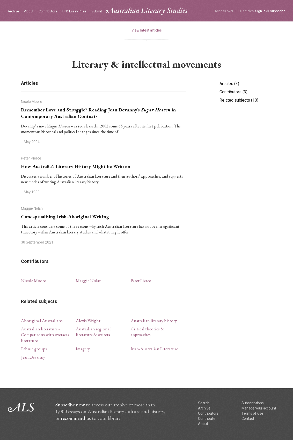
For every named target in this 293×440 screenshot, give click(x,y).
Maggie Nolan (89, 280)
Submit (96, 11)
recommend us (76, 418)
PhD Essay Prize (74, 11)
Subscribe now (70, 404)
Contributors (48, 11)
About (28, 11)
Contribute (206, 418)
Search (203, 403)
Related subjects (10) (238, 100)
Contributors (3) (233, 92)
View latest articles (146, 30)
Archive (13, 11)
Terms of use (252, 413)
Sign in (260, 11)
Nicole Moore (33, 280)
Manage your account (258, 408)
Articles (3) (229, 84)
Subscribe (277, 11)
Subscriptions (252, 403)
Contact (247, 418)
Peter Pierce (141, 280)
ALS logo (146, 11)
